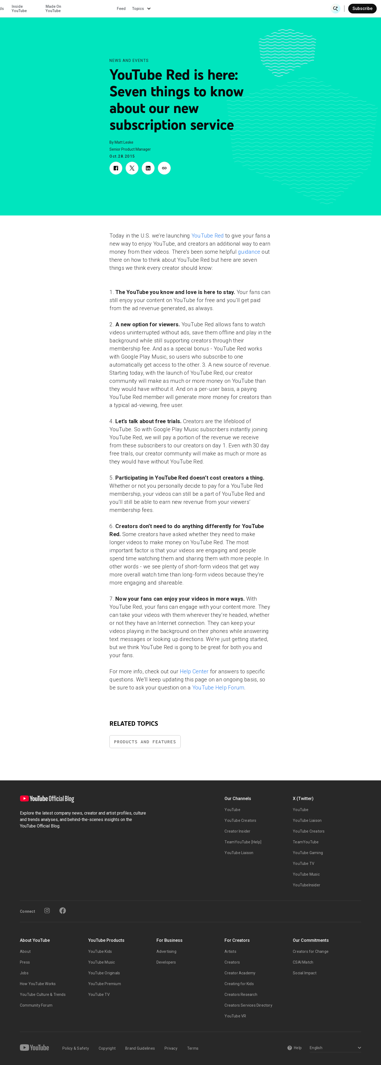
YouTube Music (306, 874)
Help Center (195, 671)
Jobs (24, 973)
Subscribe (362, 8)
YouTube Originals (104, 973)
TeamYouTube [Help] (243, 842)
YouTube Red (207, 235)
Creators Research (241, 994)
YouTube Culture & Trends (43, 994)
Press (25, 962)
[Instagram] (47, 910)
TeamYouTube (306, 842)
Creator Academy (240, 973)
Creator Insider (237, 831)
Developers (166, 962)
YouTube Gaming (308, 853)
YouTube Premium (104, 984)
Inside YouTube (194, 8)
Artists (230, 951)
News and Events (129, 60)
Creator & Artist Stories (122, 8)
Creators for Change (311, 951)
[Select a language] (334, 1048)
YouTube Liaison (239, 853)
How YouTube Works (38, 984)
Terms (192, 1048)
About (25, 951)
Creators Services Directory (248, 1005)
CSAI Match (303, 962)
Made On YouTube (229, 8)
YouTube (232, 810)
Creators (232, 962)
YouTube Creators (240, 820)
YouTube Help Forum (218, 687)
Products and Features (145, 741)
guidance (249, 252)
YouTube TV (303, 863)
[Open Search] (335, 8)
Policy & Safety (75, 1048)
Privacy (171, 1048)
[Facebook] (62, 910)
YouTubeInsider (306, 885)
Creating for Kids (239, 984)
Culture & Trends (164, 8)
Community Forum (36, 1005)
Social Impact (304, 973)
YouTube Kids (100, 951)
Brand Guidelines (140, 1048)
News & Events (75, 8)
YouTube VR (235, 1016)
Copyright (107, 1048)
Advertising (166, 951)
